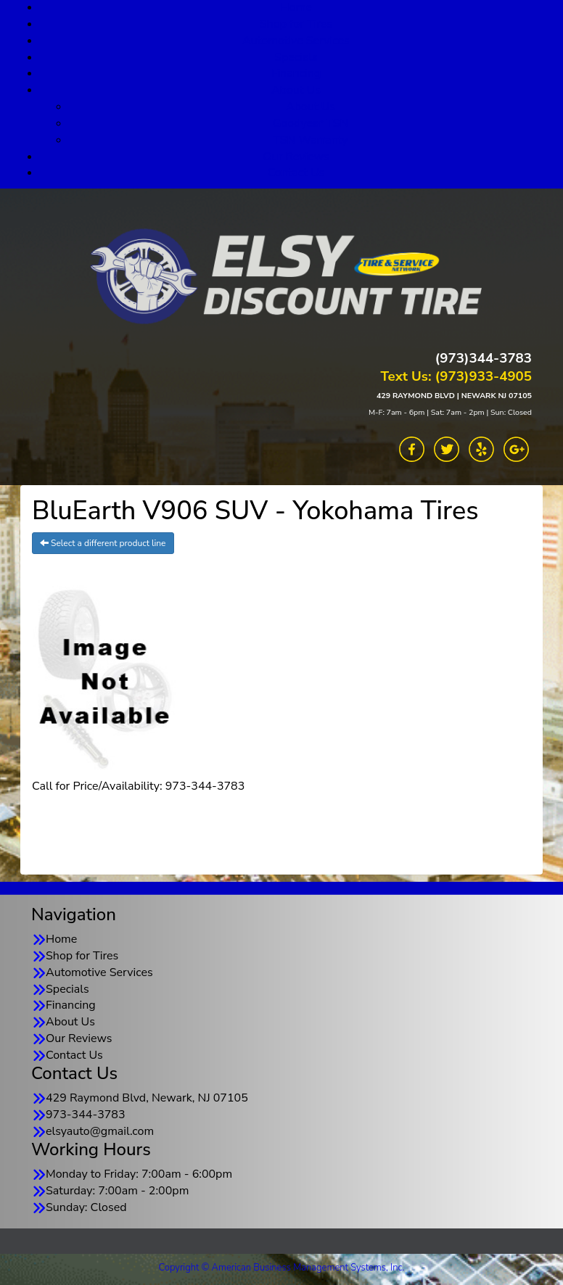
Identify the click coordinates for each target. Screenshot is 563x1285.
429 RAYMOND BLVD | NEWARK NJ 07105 (454, 395)
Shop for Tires (296, 24)
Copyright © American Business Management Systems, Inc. (282, 1267)
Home (61, 939)
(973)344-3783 (483, 358)
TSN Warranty (310, 140)
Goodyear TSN (311, 123)
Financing (296, 73)
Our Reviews (296, 157)
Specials (296, 57)
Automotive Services (296, 41)
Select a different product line (103, 543)
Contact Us (296, 173)
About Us (296, 90)
